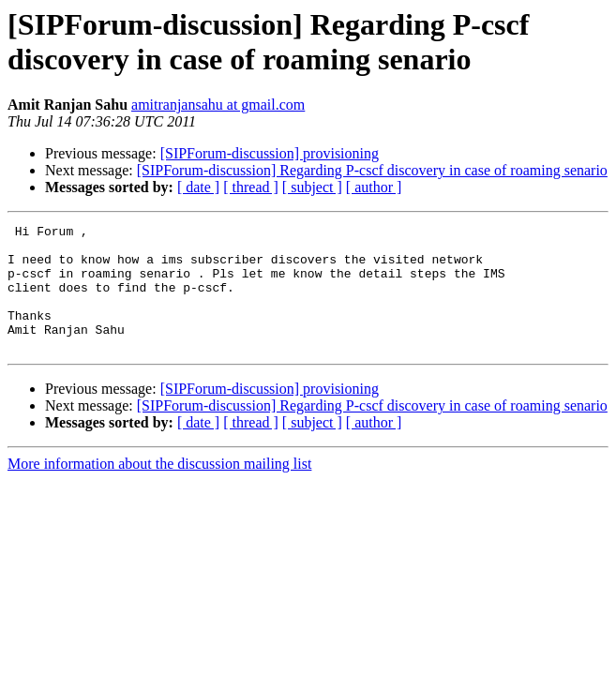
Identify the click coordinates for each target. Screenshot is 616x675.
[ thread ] (250, 187)
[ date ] (198, 187)
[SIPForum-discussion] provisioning (269, 153)
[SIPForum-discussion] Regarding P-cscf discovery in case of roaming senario (372, 170)
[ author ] (374, 187)
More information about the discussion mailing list (159, 489)
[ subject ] (312, 187)
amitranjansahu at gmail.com (218, 104)
